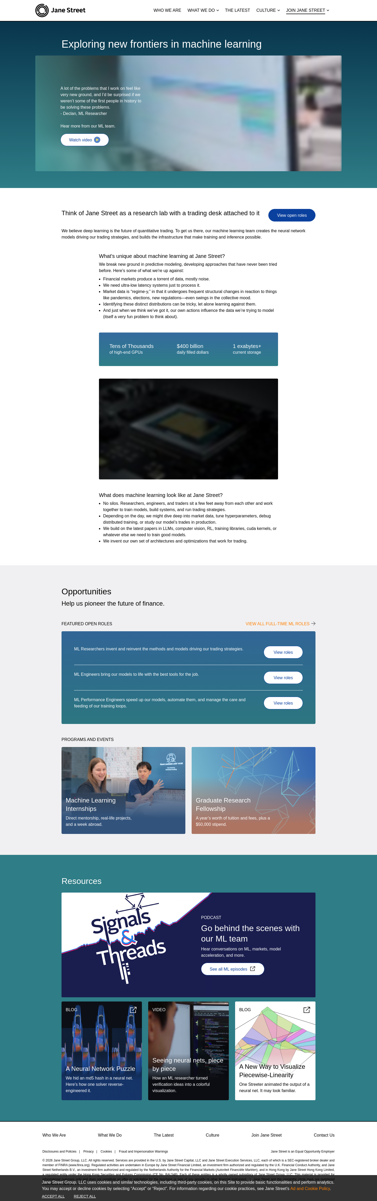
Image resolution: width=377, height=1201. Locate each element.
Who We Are (54, 1135)
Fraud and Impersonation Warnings (143, 1151)
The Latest (164, 1135)
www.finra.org (79, 1165)
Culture (212, 1135)
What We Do (109, 1135)
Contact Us (324, 1135)
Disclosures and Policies (59, 1151)
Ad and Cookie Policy (310, 1188)
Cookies (106, 1151)
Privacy (89, 1151)
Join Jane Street (266, 1135)
